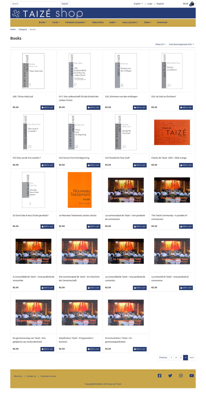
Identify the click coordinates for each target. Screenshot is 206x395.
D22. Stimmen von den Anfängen (121, 96)
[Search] (35, 4)
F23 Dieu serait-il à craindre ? (27, 158)
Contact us (31, 376)
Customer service (48, 376)
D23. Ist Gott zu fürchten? (163, 96)
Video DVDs (98, 22)
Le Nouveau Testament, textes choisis (77, 215)
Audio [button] (112, 22)
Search (65, 4)
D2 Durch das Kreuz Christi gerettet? (30, 215)
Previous (163, 357)
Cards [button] (55, 22)
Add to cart (47, 107)
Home (13, 29)
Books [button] (42, 22)
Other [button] (147, 22)
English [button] (137, 4)
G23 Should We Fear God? (117, 158)
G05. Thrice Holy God (23, 96)
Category (23, 29)
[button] (189, 3)
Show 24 (160, 44)
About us (18, 376)
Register (160, 4)
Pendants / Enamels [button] (75, 22)
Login (149, 4)
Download (162, 22)
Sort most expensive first (180, 44)
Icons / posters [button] (129, 22)
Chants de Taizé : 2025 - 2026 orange (169, 158)
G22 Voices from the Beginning (74, 158)
